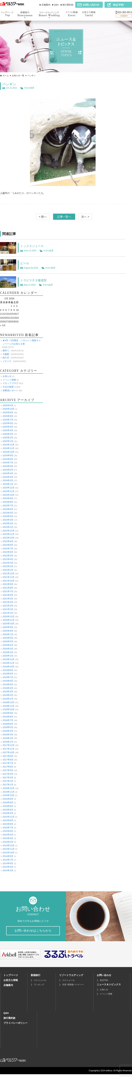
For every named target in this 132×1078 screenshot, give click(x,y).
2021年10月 (8, 580)
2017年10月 (8, 752)
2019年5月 (8, 684)
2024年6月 (8, 466)
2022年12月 (8, 530)
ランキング (39, 988)
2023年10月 (8, 494)
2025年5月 (8, 426)
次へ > (85, 216)
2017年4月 (8, 774)
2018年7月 (8, 720)
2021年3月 (8, 605)
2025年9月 (8, 412)
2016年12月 (8, 788)
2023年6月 (8, 509)
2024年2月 (8, 480)
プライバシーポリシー (15, 1026)
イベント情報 (9, 379)
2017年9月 (8, 756)
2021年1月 (8, 613)
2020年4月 (8, 645)
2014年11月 (8, 849)
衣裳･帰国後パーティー (73, 988)
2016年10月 (8, 795)
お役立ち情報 (10, 984)
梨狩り (6, 350)
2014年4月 (8, 870)
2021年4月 (8, 602)
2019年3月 (8, 691)
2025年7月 (8, 419)
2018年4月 (8, 731)
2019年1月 (8, 698)
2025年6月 (8, 423)
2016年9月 (8, 799)
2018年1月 (8, 741)
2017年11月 (8, 749)
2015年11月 (8, 816)
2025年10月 (8, 409)
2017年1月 (8, 784)
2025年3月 (8, 434)
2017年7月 (8, 763)
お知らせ (7, 376)
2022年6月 (8, 552)
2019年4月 (8, 688)
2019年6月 (8, 681)
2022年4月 (8, 559)
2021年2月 (8, 609)
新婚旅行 (35, 979)
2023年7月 (8, 505)
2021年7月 (8, 591)
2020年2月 (8, 652)
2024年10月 (8, 452)
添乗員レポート (10, 390)
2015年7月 (8, 827)
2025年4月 (8, 430)
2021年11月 (8, 577)
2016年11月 (8, 792)
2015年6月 (8, 831)
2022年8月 (8, 545)
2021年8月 (8, 587)
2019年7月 (8, 677)
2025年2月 (8, 437)
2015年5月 (8, 834)
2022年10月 (8, 537)
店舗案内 (8, 989)
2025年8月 (8, 416)
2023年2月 (8, 523)
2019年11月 (8, 663)
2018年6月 (8, 723)
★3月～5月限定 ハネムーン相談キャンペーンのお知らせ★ (22, 342)
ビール (25, 263)
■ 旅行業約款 (67, 4)
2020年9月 (8, 627)
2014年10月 (8, 852)
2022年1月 (8, 570)
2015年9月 (8, 820)
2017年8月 (8, 759)
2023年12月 (8, 487)
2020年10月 (8, 623)
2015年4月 (8, 838)
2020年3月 (8, 648)
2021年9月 (8, 584)
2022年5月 (8, 555)
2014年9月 (8, 856)
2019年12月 (8, 659)
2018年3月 (8, 734)
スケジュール (40, 984)
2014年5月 (8, 867)
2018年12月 (8, 702)
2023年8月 (8, 502)
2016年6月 (8, 806)
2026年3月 (8, 405)
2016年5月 (8, 809)
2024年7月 (8, 462)
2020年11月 (8, 620)
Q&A (6, 1016)
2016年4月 (8, 813)
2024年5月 (8, 469)
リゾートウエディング (71, 979)
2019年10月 (8, 666)
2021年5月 (8, 598)
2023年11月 (8, 491)
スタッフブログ (10, 383)
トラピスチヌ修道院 (35, 280)
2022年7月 (8, 548)
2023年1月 (8, 527)
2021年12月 (8, 573)
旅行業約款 (9, 1021)
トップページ (10, 979)
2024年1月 (8, 484)
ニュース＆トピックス (109, 988)
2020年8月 (8, 630)
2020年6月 (8, 638)
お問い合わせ (104, 979)
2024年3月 (8, 477)
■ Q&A (55, 4)
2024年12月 (8, 444)
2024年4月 (8, 473)
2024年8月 (8, 459)
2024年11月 (8, 448)
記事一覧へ (64, 216)
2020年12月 (8, 616)
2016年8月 (8, 802)
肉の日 (6, 357)
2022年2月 (8, 566)
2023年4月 (8, 516)
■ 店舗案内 (44, 4)
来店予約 (104, 984)
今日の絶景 (29, 88)
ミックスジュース (34, 246)
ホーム (6, 75)
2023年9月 (8, 498)
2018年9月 (8, 713)
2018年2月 (8, 738)
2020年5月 (8, 641)
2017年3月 (8, 777)
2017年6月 (8, 766)
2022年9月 (8, 541)
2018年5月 (8, 727)
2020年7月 (8, 634)
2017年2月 (8, 781)
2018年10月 (8, 709)
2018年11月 (8, 706)
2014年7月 (8, 859)
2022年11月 (8, 534)
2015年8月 (8, 824)
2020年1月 (8, 655)
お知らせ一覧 (18, 75)
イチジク (7, 361)
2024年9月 (8, 455)
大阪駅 (6, 354)
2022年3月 (8, 563)
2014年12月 (8, 845)
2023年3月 (8, 520)
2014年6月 (8, 863)
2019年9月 (8, 670)
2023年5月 (8, 512)
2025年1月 (8, 441)
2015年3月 (8, 842)
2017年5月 (8, 770)
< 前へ (43, 216)
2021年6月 (8, 595)
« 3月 (3, 325)
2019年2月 (8, 695)
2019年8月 (8, 673)
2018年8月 (8, 716)
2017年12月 (8, 745)
